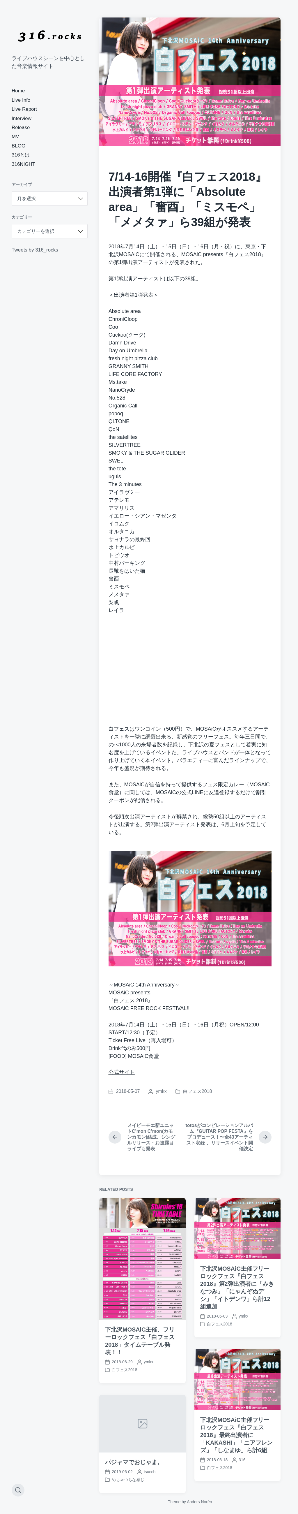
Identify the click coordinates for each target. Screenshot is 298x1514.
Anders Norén (199, 1501)
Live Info (21, 100)
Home (18, 91)
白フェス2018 (197, 1091)
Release (21, 127)
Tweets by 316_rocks (35, 250)
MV (15, 136)
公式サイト (122, 1072)
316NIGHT (23, 164)
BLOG (18, 146)
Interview (21, 118)
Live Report (24, 109)
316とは (21, 155)
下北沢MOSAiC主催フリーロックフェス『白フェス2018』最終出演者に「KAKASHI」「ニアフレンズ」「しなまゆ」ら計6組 (236, 1458)
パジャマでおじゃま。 (134, 1486)
